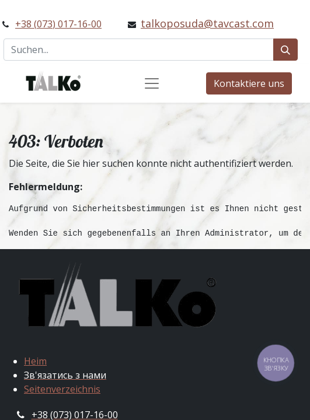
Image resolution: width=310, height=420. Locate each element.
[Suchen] (285, 49)
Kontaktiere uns (249, 83)
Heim (35, 361)
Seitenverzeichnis (62, 389)
